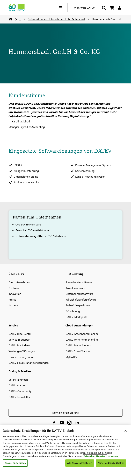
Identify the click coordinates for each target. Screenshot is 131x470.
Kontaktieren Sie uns (65, 412)
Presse (12, 299)
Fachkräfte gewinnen (78, 305)
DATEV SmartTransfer (78, 351)
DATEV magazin (18, 385)
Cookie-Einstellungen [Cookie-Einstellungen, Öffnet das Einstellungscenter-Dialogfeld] (15, 465)
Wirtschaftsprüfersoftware (81, 299)
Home (11, 19)
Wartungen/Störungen (22, 351)
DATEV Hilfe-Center (20, 333)
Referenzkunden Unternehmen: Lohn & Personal (56, 19)
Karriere (13, 305)
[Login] (119, 8)
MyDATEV (71, 357)
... (20, 19)
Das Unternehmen (19, 282)
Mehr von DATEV (84, 7)
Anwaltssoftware (75, 288)
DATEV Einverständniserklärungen (29, 362)
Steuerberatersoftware (79, 282)
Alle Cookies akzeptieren (79, 465)
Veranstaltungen (18, 379)
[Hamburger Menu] (63, 8)
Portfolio (14, 288)
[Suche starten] (104, 8)
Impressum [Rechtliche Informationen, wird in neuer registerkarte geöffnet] (112, 458)
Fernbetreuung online (21, 357)
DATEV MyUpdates (20, 345)
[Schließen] (125, 433)
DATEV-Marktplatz (76, 317)
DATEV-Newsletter (19, 397)
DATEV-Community (20, 391)
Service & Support (19, 339)
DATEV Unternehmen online (82, 339)
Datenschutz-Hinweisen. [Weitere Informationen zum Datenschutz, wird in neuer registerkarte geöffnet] (95, 458)
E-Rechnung (73, 311)
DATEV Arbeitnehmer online (82, 333)
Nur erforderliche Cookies (111, 465)
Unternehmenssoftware (79, 293)
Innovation (15, 293)
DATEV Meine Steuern (78, 345)
